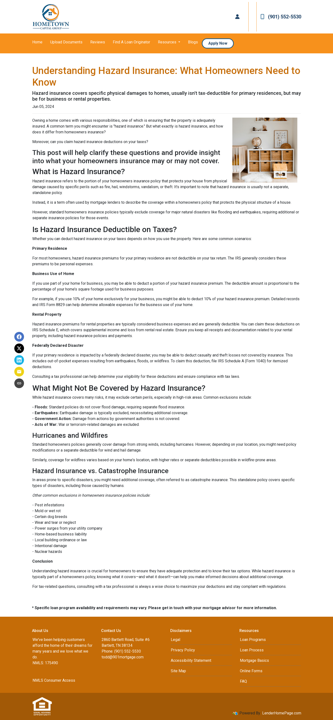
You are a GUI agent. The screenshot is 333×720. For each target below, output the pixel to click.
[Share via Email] (19, 372)
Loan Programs (253, 639)
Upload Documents (66, 42)
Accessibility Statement (191, 660)
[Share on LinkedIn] (19, 360)
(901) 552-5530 (280, 17)
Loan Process (252, 650)
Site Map (178, 671)
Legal (175, 639)
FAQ (243, 681)
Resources (167, 42)
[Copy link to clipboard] (19, 383)
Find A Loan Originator (131, 42)
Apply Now (217, 43)
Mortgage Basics (254, 660)
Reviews (97, 42)
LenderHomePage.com (281, 713)
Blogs (193, 42)
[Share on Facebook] (19, 337)
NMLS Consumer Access (53, 680)
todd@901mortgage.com (123, 657)
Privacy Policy (183, 650)
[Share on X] (19, 348)
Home (37, 42)
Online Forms (251, 671)
